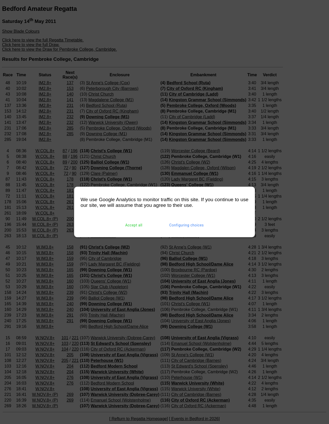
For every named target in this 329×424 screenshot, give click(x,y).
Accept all (134, 225)
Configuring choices (186, 225)
